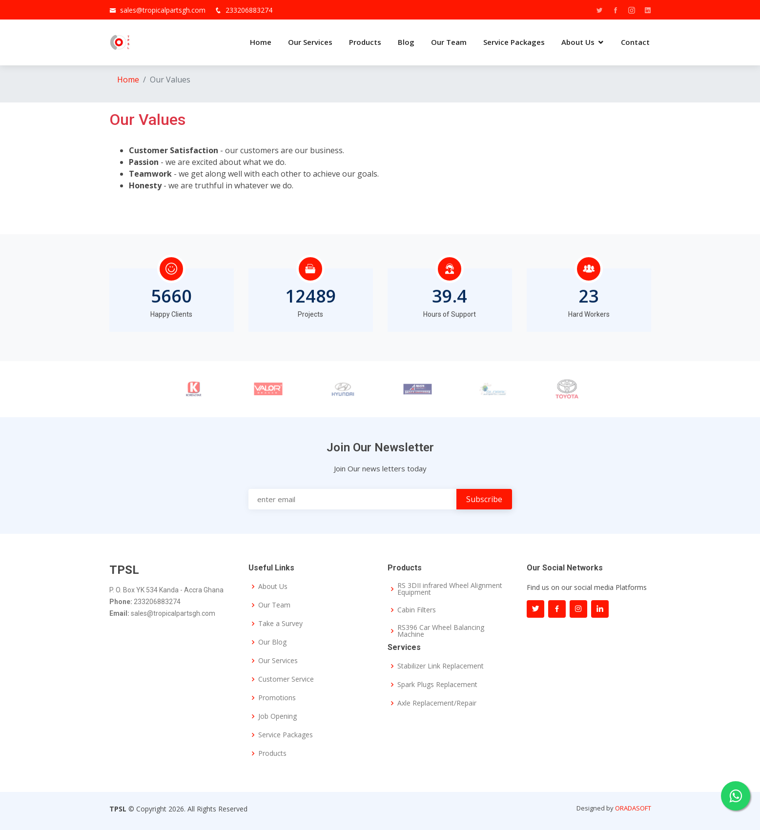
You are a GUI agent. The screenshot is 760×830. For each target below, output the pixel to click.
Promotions (277, 697)
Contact (635, 42)
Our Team (449, 42)
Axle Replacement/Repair (436, 703)
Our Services (310, 42)
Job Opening (277, 716)
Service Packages (514, 42)
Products (365, 42)
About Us (578, 42)
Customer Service (286, 679)
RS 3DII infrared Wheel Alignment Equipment (449, 589)
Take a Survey (280, 623)
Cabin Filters (416, 610)
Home (260, 42)
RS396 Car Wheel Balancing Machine (440, 631)
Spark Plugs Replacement (437, 684)
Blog (406, 42)
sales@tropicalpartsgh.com (162, 10)
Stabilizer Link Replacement (440, 666)
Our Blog (272, 642)
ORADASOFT (633, 808)
